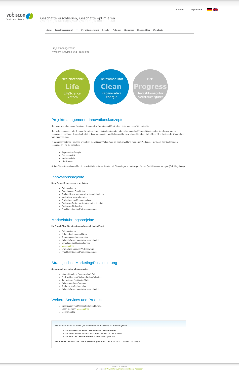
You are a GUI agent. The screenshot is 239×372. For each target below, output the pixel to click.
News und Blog (143, 30)
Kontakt (180, 9)
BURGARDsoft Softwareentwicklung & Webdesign (124, 369)
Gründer (106, 30)
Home (49, 30)
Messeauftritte (68, 246)
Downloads (158, 30)
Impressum (196, 9)
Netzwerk (117, 30)
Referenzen (129, 30)
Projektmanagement (90, 30)
